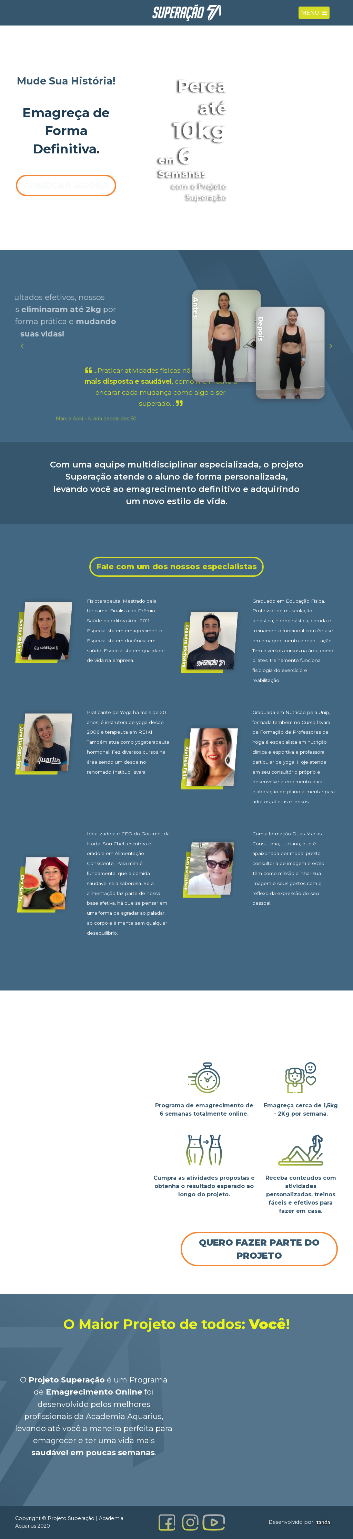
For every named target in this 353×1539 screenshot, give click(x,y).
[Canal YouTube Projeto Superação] (213, 1522)
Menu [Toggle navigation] (314, 15)
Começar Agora (66, 185)
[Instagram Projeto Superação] (190, 1522)
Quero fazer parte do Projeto (259, 1249)
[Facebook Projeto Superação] (167, 1522)
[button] (22, 346)
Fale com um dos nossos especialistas (176, 566)
